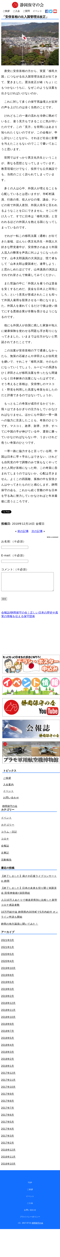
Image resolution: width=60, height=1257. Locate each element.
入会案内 (8, 788)
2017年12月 (8, 1076)
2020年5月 (7, 958)
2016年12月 (8, 1153)
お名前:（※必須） (13, 541)
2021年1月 (7, 951)
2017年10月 (8, 1090)
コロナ (5, 842)
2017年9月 (7, 1097)
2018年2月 (7, 1062)
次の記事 (37, 531)
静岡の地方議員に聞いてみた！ (19, 927)
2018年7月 (7, 1034)
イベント (8, 794)
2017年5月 (7, 1125)
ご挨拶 (7, 781)
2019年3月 (7, 992)
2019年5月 (7, 985)
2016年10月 (8, 1167)
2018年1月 (7, 1069)
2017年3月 (7, 1139)
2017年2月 (7, 1146)
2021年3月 (7, 944)
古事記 (5, 856)
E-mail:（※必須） (13, 555)
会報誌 (5, 616)
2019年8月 (7, 978)
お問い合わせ (11, 801)
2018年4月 (7, 1048)
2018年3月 (7, 1055)
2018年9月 (7, 1027)
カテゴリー (7, 828)
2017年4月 (7, 1132)
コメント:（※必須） (15, 569)
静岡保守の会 (9, 810)
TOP (30, 1186)
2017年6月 (7, 1118)
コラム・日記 (9, 835)
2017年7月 (7, 1111)
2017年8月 (7, 1104)
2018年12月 (8, 1006)
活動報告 (6, 863)
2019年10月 (8, 972)
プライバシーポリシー (30, 1220)
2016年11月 (8, 1160)
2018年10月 (8, 1020)
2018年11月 (8, 1013)
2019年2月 (7, 999)
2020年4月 (7, 965)
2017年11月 (8, 1083)
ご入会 (30, 1207)
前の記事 (23, 531)
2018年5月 (7, 1041)
